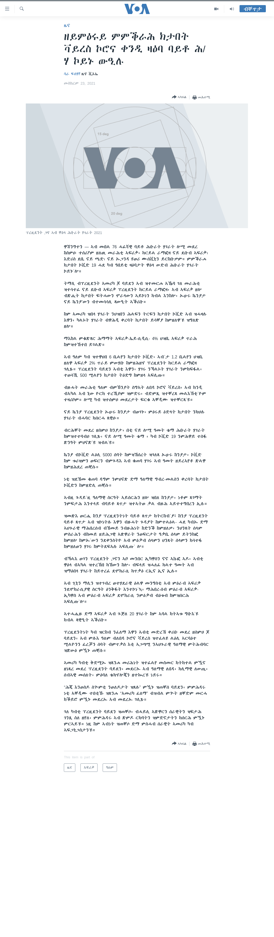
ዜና (67, 25)
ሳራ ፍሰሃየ (72, 74)
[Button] (179, 97)
